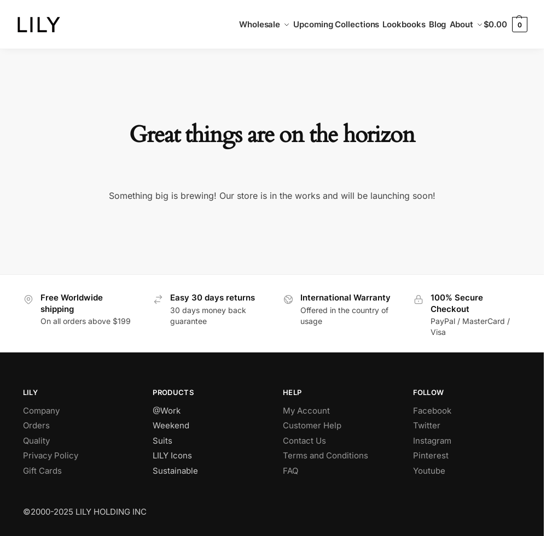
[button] (505, 24)
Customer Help (312, 425)
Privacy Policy (50, 455)
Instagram (432, 440)
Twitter (426, 425)
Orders (36, 425)
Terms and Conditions (325, 455)
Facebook (432, 410)
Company (41, 410)
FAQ (290, 471)
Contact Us (304, 440)
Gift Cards (42, 471)
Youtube (429, 471)
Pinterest (431, 455)
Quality (36, 440)
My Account (306, 410)
